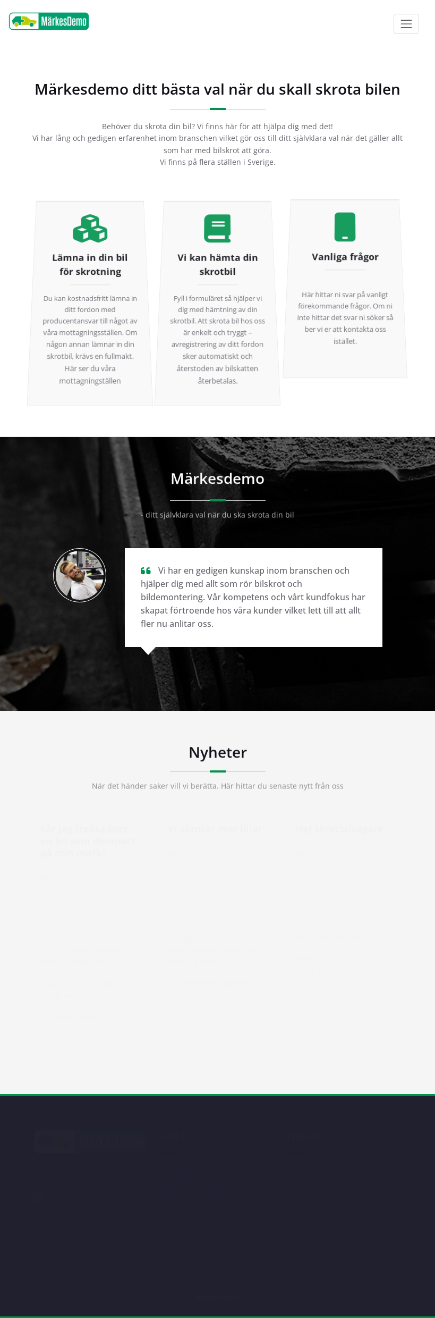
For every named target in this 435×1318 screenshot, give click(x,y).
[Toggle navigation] (406, 24)
